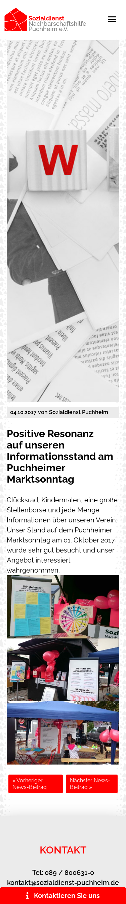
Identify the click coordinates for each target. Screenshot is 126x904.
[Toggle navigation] (115, 19)
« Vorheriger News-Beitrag (29, 783)
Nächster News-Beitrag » (90, 783)
